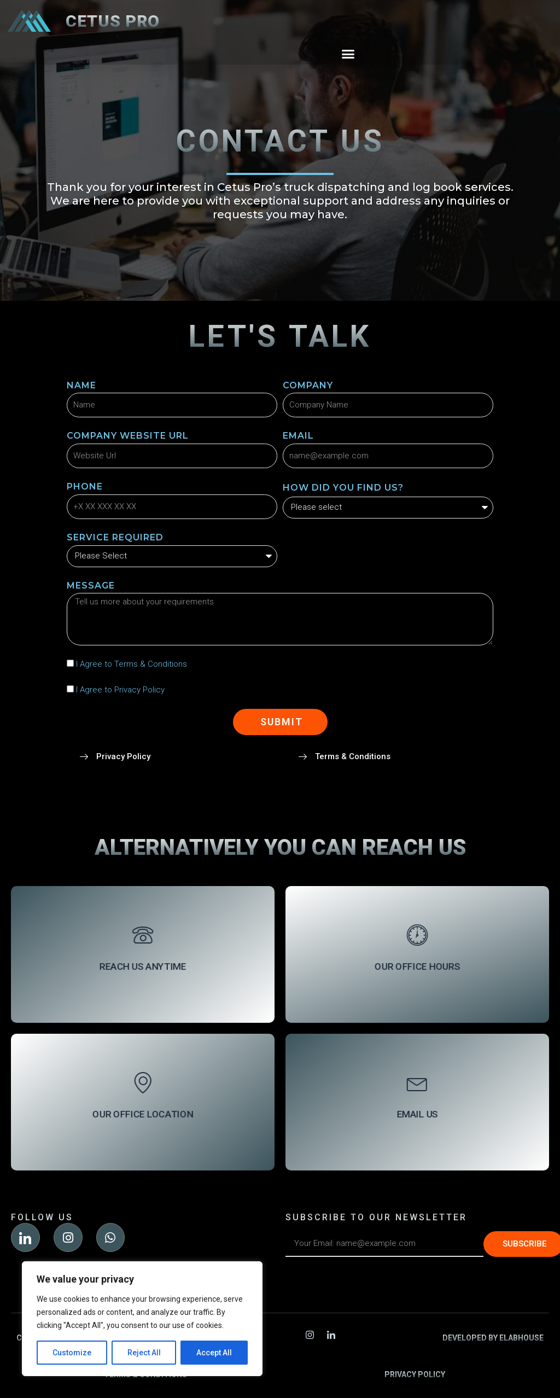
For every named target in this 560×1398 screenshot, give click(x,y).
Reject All (144, 1352)
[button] (348, 54)
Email (298, 435)
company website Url (128, 435)
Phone (85, 486)
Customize (71, 1352)
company (308, 385)
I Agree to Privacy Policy (120, 690)
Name (81, 385)
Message (91, 585)
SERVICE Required (115, 537)
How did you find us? (343, 487)
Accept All (214, 1352)
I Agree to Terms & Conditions (131, 664)
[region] (142, 1318)
